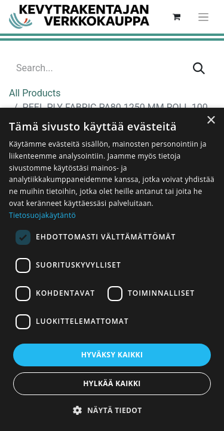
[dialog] (112, 269)
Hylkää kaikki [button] (111, 383)
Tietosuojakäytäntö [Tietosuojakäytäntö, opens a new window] (42, 215)
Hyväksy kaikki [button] (112, 355)
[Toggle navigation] (203, 17)
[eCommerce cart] (176, 17)
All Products (34, 93)
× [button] (210, 120)
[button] (112, 410)
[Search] (199, 68)
